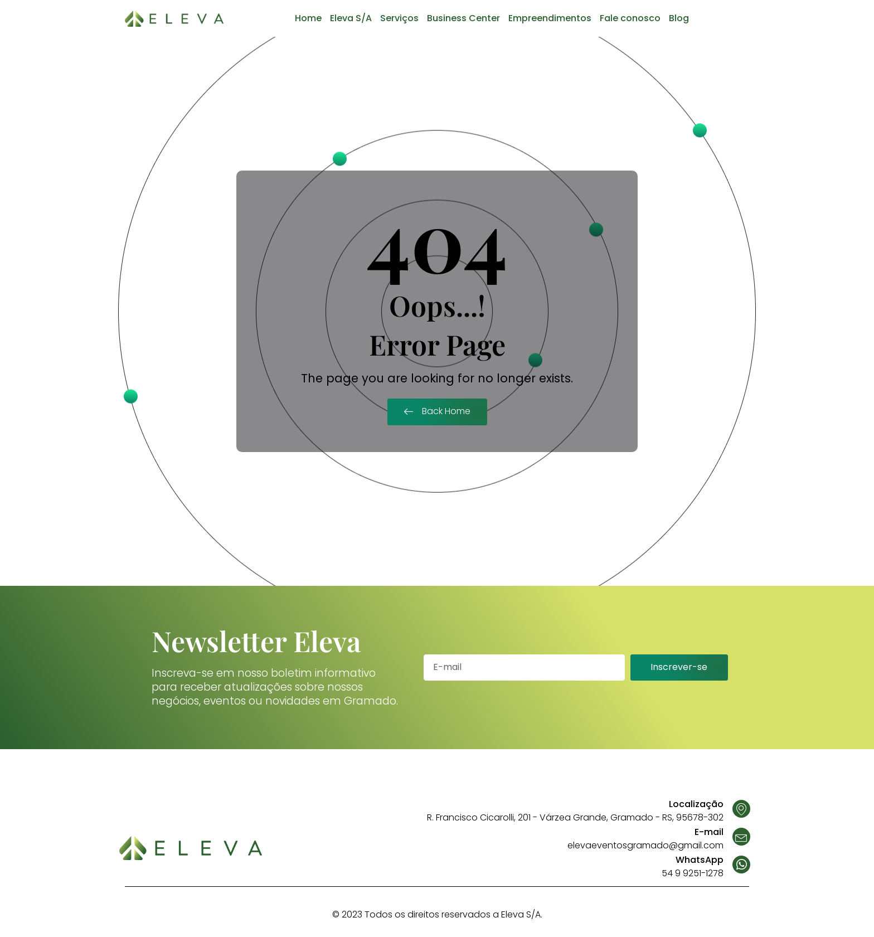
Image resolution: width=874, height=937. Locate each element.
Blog (679, 18)
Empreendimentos (549, 18)
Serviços (399, 18)
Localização (696, 804)
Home (308, 18)
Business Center (463, 18)
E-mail (709, 832)
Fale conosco (630, 18)
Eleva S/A (351, 18)
